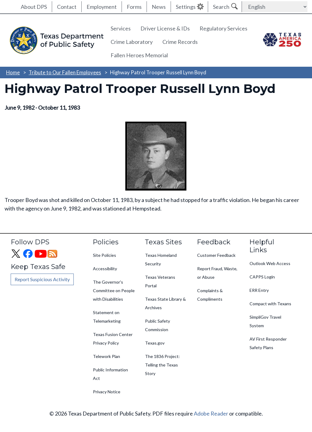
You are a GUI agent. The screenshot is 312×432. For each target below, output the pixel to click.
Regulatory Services (223, 28)
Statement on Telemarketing (107, 317)
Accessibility (105, 268)
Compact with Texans (270, 303)
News (159, 6)
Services (121, 28)
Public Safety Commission (157, 325)
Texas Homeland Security (161, 259)
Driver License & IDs (165, 28)
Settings (186, 6)
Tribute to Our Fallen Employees (65, 72)
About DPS (34, 6)
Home (13, 72)
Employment (102, 6)
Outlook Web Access (270, 263)
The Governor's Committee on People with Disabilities (114, 290)
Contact (66, 6)
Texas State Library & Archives (165, 303)
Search (221, 6)
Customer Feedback (216, 255)
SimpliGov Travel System (265, 321)
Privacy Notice (106, 391)
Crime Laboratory (132, 41)
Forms (134, 6)
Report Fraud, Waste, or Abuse (217, 273)
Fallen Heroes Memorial (139, 55)
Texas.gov (155, 342)
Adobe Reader (211, 413)
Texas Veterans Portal (160, 281)
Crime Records (180, 41)
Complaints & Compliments (210, 295)
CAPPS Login (262, 276)
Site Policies (104, 255)
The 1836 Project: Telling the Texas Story (162, 365)
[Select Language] (274, 6)
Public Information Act (110, 374)
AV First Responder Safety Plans (268, 343)
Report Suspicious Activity (42, 279)
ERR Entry (259, 290)
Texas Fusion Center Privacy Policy (113, 338)
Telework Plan (106, 356)
